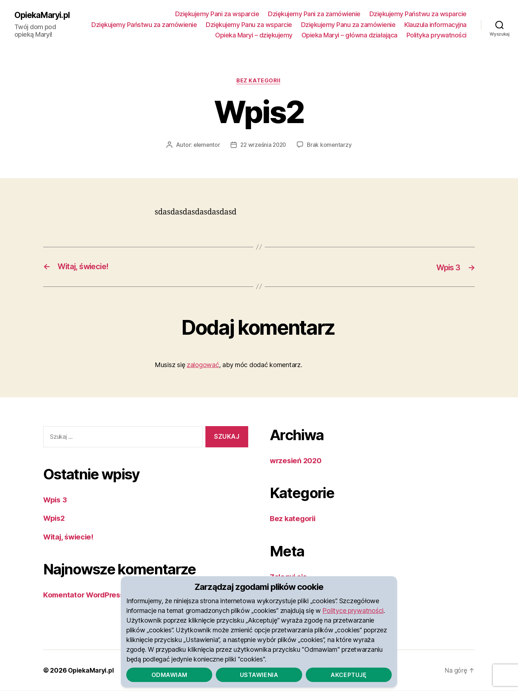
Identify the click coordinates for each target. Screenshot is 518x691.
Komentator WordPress (85, 595)
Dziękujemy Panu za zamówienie (419, 24)
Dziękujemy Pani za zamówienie (314, 14)
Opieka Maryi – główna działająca (349, 35)
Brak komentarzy (331, 145)
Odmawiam (169, 674)
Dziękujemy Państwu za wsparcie (418, 14)
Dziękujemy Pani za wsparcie (217, 14)
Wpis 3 (55, 500)
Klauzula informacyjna (175, 35)
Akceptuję (349, 674)
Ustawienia (259, 674)
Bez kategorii (259, 81)
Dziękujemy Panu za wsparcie (320, 24)
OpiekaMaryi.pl (43, 15)
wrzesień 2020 (297, 460)
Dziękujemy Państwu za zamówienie (215, 24)
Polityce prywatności (352, 610)
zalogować (203, 365)
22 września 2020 (264, 145)
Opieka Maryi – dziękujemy (253, 35)
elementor (205, 145)
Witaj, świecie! (69, 537)
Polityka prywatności (436, 35)
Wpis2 (54, 518)
